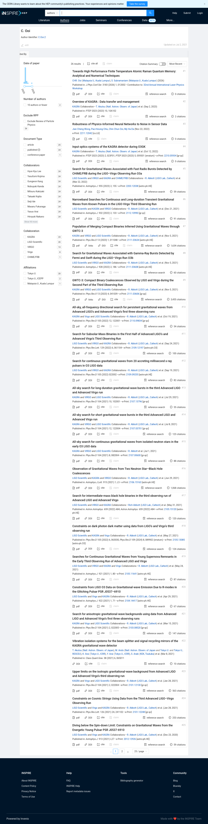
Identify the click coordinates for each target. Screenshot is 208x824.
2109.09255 (132, 374)
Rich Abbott (134, 505)
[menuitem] (174, 13)
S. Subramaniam (119, 80)
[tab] (29, 54)
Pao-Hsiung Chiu (99, 129)
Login (200, 13)
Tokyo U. (164, 650)
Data (144, 20)
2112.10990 (132, 213)
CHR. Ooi (76, 80)
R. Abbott (150, 178)
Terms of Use (28, 796)
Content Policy (28, 786)
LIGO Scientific (79, 178)
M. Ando (119, 650)
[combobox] (103, 13)
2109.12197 (137, 347)
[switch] (162, 64)
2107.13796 (136, 401)
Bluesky (177, 786)
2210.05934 (170, 155)
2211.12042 (86, 133)
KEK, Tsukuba (147, 654)
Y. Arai (110, 654)
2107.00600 (135, 455)
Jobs (82, 20)
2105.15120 (170, 509)
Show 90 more (31, 222)
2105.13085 (179, 540)
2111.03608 (132, 267)
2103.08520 (135, 627)
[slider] (24, 86)
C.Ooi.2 (42, 37)
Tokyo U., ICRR (98, 654)
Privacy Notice (28, 791)
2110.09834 (136, 320)
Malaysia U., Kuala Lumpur (96, 80)
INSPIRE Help (73, 786)
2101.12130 (135, 685)
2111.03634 (133, 240)
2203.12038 (132, 186)
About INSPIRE (28, 780)
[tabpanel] (104, 406)
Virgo (87, 316)
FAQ (68, 780)
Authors (64, 20)
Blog (175, 780)
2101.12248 (139, 712)
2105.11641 (131, 573)
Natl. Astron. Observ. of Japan (122, 106)
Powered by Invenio (17, 818)
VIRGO (95, 178)
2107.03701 (136, 428)
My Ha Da (129, 129)
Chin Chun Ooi (116, 129)
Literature (44, 20)
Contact (177, 796)
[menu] (181, 13)
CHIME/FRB (122, 178)
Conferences (124, 20)
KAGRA (76, 106)
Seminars (101, 20)
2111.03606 (133, 293)
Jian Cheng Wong (81, 129)
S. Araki (135, 654)
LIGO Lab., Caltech (165, 178)
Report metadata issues (78, 791)
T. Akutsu (100, 106)
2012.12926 (130, 739)
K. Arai (86, 654)
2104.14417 (131, 600)
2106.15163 (135, 482)
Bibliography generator (131, 780)
